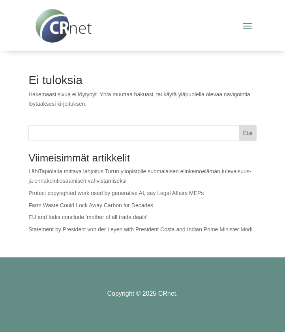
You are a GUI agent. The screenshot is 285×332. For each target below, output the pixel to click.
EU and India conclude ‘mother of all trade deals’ (87, 217)
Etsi (247, 133)
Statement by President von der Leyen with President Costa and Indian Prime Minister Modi (140, 229)
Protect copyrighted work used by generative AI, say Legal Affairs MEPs (116, 193)
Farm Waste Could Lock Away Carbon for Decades (90, 205)
